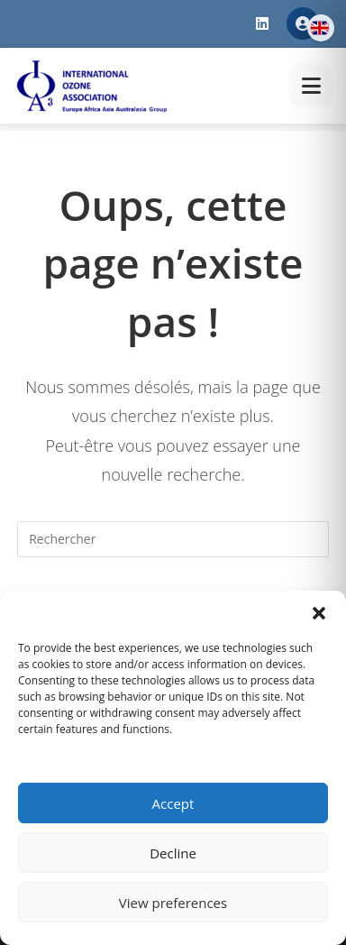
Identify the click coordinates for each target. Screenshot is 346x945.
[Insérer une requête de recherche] (173, 539)
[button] (319, 613)
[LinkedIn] (262, 24)
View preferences (173, 903)
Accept (173, 803)
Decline (173, 853)
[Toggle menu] (310, 85)
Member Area (303, 23)
